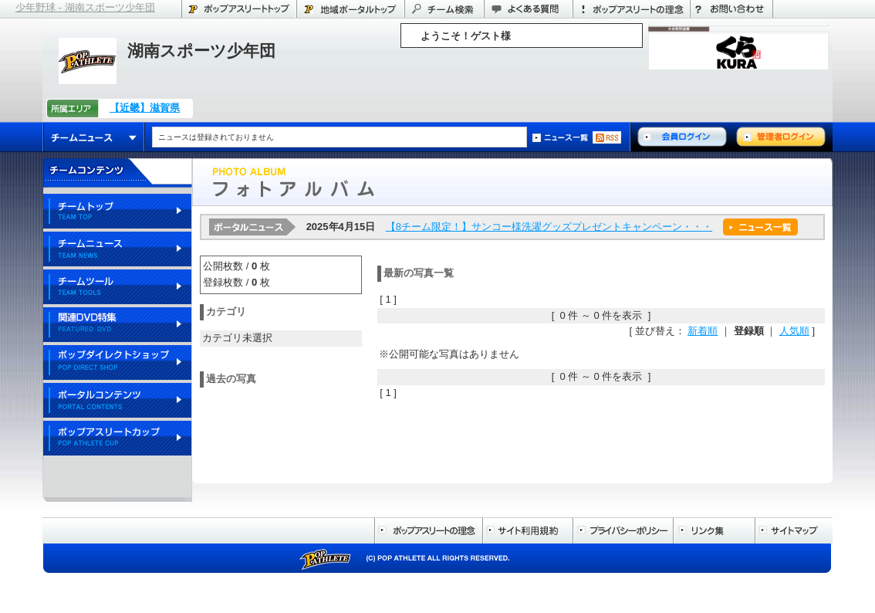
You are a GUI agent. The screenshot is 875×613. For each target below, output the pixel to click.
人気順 (794, 331)
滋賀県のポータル (350, 9)
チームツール (117, 287)
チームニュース (93, 137)
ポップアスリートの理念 (631, 9)
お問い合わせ (731, 9)
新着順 (703, 331)
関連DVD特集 (117, 325)
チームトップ (117, 212)
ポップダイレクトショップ (117, 363)
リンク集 (714, 530)
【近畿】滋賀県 (145, 107)
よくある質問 (528, 9)
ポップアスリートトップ (238, 9)
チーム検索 (444, 9)
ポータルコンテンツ (117, 401)
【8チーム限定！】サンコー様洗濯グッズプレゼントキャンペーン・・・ (549, 226)
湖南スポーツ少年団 (201, 50)
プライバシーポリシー (623, 530)
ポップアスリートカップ (117, 439)
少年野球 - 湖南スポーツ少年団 (85, 7)
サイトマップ (794, 530)
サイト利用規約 (527, 530)
